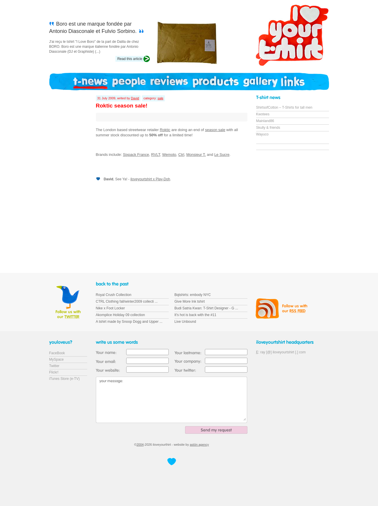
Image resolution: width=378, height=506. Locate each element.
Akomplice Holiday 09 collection (120, 315)
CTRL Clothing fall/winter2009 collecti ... (127, 301)
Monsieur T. (196, 154)
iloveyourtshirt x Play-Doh (150, 179)
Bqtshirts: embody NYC (193, 295)
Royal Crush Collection (113, 295)
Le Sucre (221, 154)
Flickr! (54, 372)
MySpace (56, 359)
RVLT (155, 154)
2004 (139, 444)
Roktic (165, 130)
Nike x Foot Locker (110, 308)
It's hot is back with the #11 (196, 315)
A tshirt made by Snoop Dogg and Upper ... (129, 322)
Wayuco (262, 134)
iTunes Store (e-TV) (64, 379)
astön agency (199, 444)
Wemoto (169, 154)
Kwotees (263, 114)
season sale (215, 130)
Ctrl (181, 154)
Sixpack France (136, 154)
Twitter (54, 366)
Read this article (129, 59)
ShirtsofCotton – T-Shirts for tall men (284, 107)
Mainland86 (265, 121)
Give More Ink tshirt (190, 301)
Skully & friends (268, 128)
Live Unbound (185, 322)
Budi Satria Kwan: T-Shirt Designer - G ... (206, 308)
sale (160, 98)
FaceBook (57, 353)
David (135, 98)
